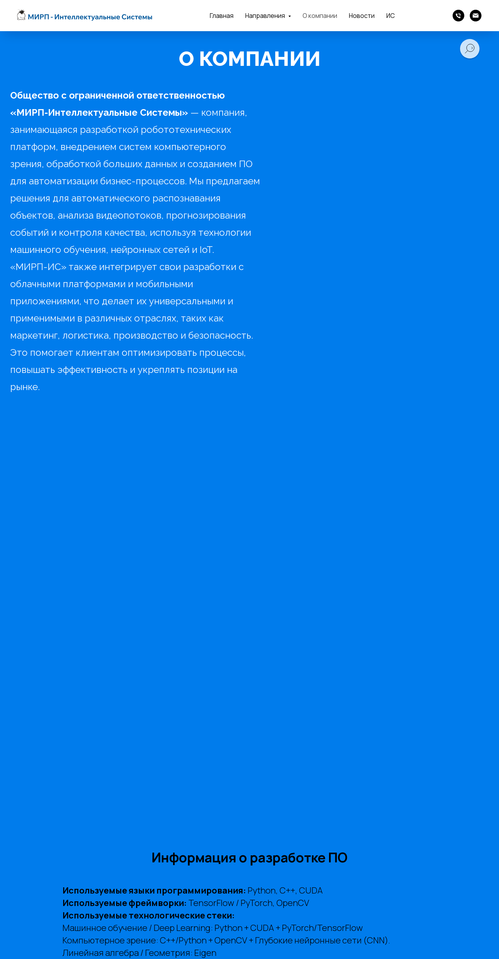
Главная (222, 15)
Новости (362, 15)
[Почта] (475, 15)
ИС (390, 15)
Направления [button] (265, 15)
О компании (320, 15)
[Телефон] (458, 15)
